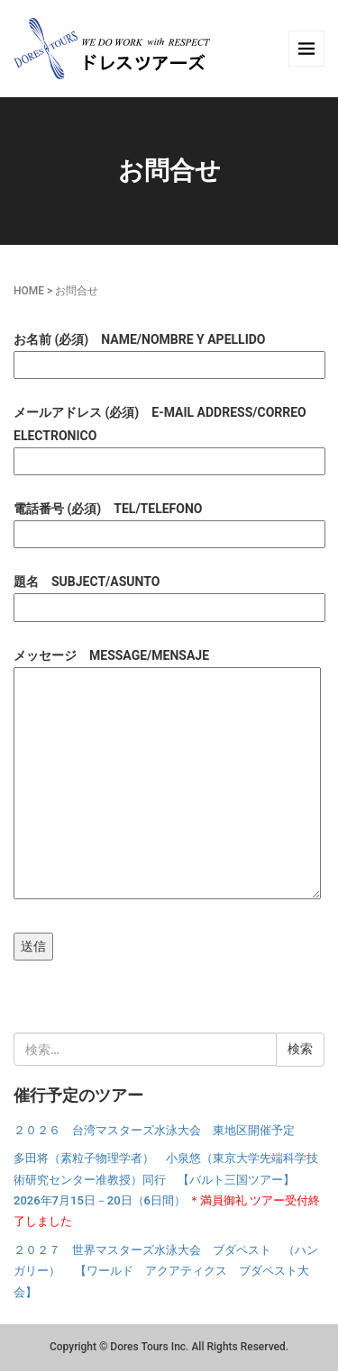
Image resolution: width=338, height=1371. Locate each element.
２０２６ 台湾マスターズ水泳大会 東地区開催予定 (154, 1130)
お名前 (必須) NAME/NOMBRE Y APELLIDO (169, 352)
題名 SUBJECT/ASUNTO (169, 594)
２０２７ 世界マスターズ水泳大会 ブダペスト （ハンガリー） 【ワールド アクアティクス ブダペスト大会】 (166, 1271)
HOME (29, 290)
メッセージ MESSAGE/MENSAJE (167, 775)
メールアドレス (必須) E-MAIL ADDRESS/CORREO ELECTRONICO (169, 436)
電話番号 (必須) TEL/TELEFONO (169, 521)
